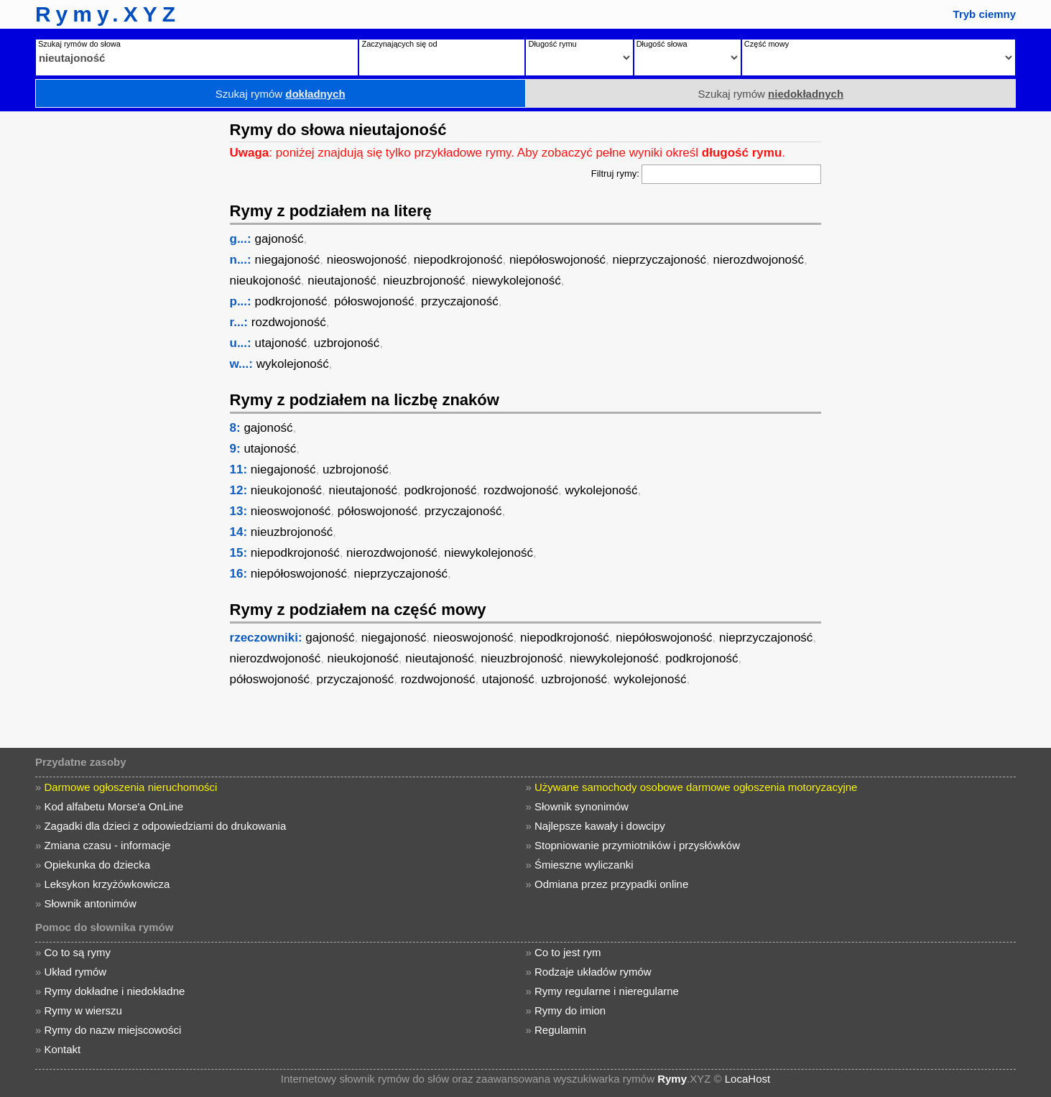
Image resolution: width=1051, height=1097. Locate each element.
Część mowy (766, 44)
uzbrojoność (347, 343)
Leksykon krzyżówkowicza (107, 884)
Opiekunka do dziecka (97, 864)
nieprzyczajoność (659, 260)
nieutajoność (341, 280)
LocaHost (747, 1079)
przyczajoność (460, 301)
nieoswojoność (367, 260)
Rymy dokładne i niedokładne (114, 991)
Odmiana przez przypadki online (611, 884)
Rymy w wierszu (82, 1010)
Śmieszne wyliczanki (584, 864)
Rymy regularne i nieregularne (606, 991)
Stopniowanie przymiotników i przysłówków (637, 845)
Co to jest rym (567, 952)
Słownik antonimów (90, 903)
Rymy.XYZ (107, 14)
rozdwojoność (288, 322)
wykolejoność (292, 364)
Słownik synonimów (581, 806)
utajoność (280, 343)
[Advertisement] (111, 326)
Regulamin (560, 1030)
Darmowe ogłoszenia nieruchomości (130, 787)
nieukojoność (265, 280)
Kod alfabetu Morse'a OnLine (113, 806)
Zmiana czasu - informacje (107, 845)
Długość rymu (552, 44)
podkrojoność (290, 301)
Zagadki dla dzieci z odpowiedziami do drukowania (165, 826)
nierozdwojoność (758, 260)
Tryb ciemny (985, 14)
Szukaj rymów (281, 94)
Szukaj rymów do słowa (79, 44)
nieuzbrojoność (424, 280)
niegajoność (287, 260)
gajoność (278, 239)
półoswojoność (374, 301)
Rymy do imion (570, 1010)
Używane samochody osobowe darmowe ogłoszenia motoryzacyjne (695, 787)
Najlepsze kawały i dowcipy (599, 826)
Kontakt (62, 1049)
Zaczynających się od (399, 44)
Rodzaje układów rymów (593, 972)
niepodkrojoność (458, 260)
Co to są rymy (77, 952)
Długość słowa (661, 44)
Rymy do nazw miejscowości (112, 1030)
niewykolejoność (516, 280)
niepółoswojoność (557, 260)
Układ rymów (75, 972)
